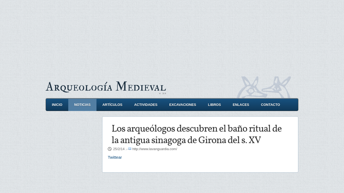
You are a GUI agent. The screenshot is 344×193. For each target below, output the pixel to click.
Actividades (145, 105)
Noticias (82, 105)
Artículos (112, 105)
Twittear (115, 157)
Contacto (270, 105)
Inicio (57, 105)
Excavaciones (182, 105)
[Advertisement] (172, 37)
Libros (214, 105)
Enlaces (241, 105)
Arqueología (106, 86)
